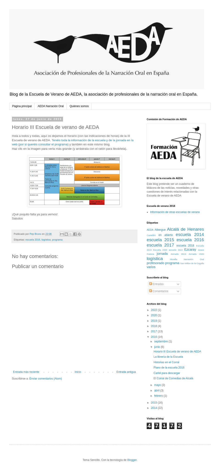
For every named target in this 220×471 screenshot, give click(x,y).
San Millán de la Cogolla (192, 263)
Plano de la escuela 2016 (169, 367)
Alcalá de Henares (185, 229)
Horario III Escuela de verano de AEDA (177, 351)
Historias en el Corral (166, 362)
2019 (154, 320)
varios (151, 267)
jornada (162, 253)
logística (46, 239)
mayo (158, 385)
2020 (154, 315)
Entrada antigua (126, 372)
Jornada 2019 (178, 254)
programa (57, 239)
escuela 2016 (32, 239)
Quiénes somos (79, 106)
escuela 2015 (160, 239)
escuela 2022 (176, 250)
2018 (154, 326)
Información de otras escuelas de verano (175, 212)
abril (157, 390)
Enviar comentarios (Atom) (45, 378)
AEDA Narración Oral (50, 106)
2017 (154, 331)
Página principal (22, 106)
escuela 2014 (190, 234)
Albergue (160, 229)
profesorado (155, 263)
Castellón (151, 235)
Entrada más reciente (26, 372)
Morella (173, 259)
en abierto (166, 235)
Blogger (132, 460)
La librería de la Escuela (168, 356)
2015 (154, 402)
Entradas (156, 284)
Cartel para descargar (167, 373)
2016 (154, 336)
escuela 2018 (185, 245)
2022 (154, 310)
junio (157, 347)
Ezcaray (190, 249)
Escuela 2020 (160, 250)
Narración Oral (194, 259)
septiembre (161, 341)
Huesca (150, 254)
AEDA (150, 229)
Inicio (78, 372)
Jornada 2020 (196, 254)
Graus (201, 250)
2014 (154, 408)
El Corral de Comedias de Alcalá (173, 378)
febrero (159, 395)
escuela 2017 (160, 245)
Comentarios (158, 291)
